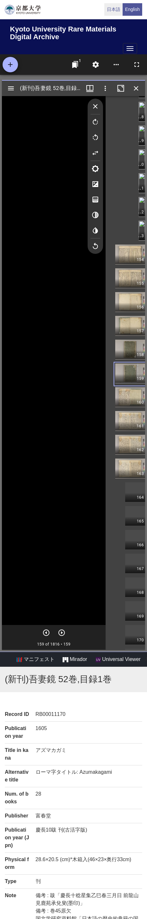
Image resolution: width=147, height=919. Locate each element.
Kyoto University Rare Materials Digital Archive (63, 32)
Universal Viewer (118, 659)
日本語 (113, 9)
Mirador (75, 659)
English (132, 9)
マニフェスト (35, 659)
